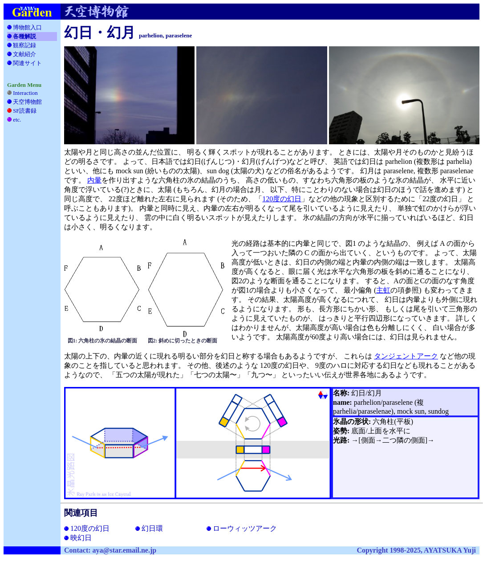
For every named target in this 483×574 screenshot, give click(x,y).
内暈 (94, 180)
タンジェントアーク (406, 356)
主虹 (383, 290)
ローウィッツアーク (242, 528)
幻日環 (149, 528)
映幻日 (78, 537)
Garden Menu (24, 85)
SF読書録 (26, 111)
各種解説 (21, 36)
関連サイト (26, 63)
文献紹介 (24, 54)
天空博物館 (27, 102)
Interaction (22, 93)
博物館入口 (24, 27)
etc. (19, 120)
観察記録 (24, 45)
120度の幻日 (281, 199)
